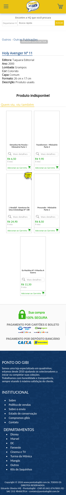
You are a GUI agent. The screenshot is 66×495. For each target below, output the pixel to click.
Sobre (12, 400)
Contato (14, 422)
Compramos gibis (19, 418)
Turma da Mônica (21, 456)
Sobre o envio (17, 409)
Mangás (15, 461)
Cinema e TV (18, 452)
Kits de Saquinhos (21, 469)
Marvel (14, 439)
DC (12, 443)
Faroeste (15, 447)
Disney (14, 434)
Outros (14, 465)
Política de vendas (20, 405)
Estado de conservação (23, 413)
